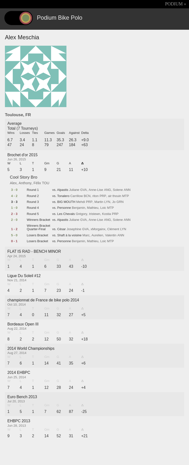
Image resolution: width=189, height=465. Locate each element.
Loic (103, 208)
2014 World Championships (30, 348)
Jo (114, 202)
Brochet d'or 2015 (22, 155)
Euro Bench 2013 (22, 397)
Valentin (110, 235)
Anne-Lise (96, 190)
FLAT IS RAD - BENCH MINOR (34, 251)
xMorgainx (98, 229)
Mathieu (92, 208)
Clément (113, 229)
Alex (13, 183)
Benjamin (78, 208)
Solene (118, 190)
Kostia (106, 214)
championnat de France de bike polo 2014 (43, 300)
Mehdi (80, 202)
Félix (37, 183)
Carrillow (76, 196)
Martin (98, 202)
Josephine (74, 229)
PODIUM (174, 3)
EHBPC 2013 (18, 421)
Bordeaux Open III (23, 324)
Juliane (74, 190)
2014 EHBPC (18, 372)
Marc (86, 235)
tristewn (94, 214)
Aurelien (97, 235)
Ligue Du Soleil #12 (24, 276)
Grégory (81, 214)
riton (95, 196)
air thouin (114, 196)
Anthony (25, 183)
